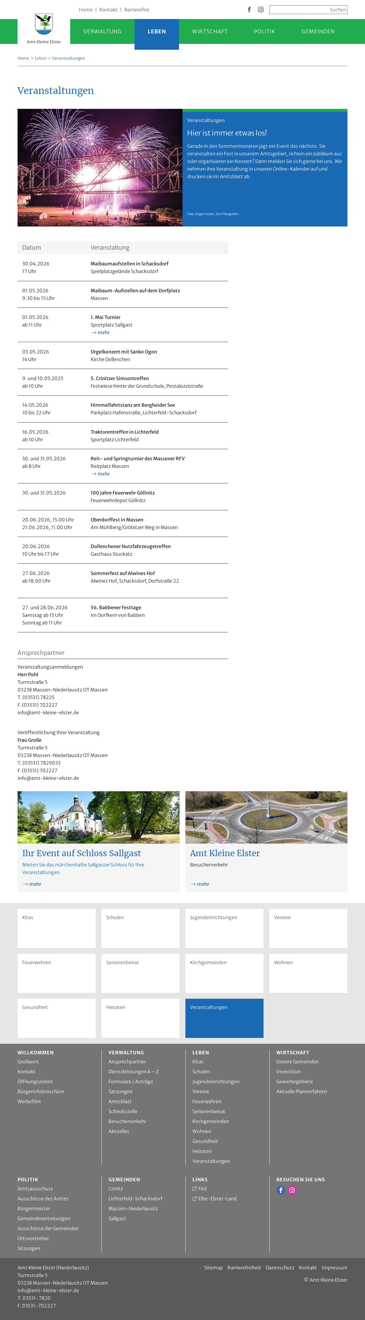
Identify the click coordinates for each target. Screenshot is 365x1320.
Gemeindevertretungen (44, 1218)
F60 (202, 1189)
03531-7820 (37, 1298)
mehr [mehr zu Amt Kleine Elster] (203, 884)
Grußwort (28, 1062)
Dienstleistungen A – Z (134, 1071)
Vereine (282, 917)
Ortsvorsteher (33, 1238)
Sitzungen (29, 1248)
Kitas (27, 917)
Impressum (334, 1268)
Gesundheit (35, 1007)
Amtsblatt (120, 1101)
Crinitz (116, 1189)
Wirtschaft (210, 31)
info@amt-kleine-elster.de (48, 1290)
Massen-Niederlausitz (133, 1208)
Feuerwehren (36, 962)
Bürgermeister (34, 1208)
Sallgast (117, 1218)
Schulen (115, 917)
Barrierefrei (136, 10)
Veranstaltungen (211, 1161)
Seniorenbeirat (122, 962)
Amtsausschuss (35, 1189)
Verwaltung (102, 31)
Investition (288, 1071)
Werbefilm (29, 1101)
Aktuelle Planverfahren (301, 1091)
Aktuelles (119, 1131)
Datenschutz (280, 1268)
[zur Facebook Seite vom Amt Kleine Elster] (249, 9)
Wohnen (283, 962)
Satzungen (120, 1091)
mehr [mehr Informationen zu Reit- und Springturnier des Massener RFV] (104, 474)
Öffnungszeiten (35, 1081)
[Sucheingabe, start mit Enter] (308, 9)
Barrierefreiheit (244, 1268)
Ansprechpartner (127, 1062)
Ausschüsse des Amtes (43, 1198)
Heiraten (115, 1007)
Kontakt (108, 10)
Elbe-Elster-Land (217, 1198)
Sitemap (213, 1268)
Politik (265, 31)
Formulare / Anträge (131, 1081)
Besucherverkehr (127, 1121)
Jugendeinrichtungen (213, 917)
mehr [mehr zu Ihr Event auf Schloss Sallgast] (35, 884)
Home (86, 10)
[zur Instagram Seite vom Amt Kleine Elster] (261, 9)
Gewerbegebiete (294, 1081)
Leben (157, 31)
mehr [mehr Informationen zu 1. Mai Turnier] (104, 332)
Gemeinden (318, 31)
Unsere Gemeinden (297, 1062)
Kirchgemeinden (208, 962)
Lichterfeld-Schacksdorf (135, 1198)
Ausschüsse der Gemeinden (48, 1228)
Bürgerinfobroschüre (41, 1091)
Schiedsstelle (123, 1111)
